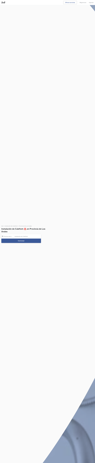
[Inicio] (3, 2)
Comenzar (21, 241)
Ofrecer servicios (70, 2)
